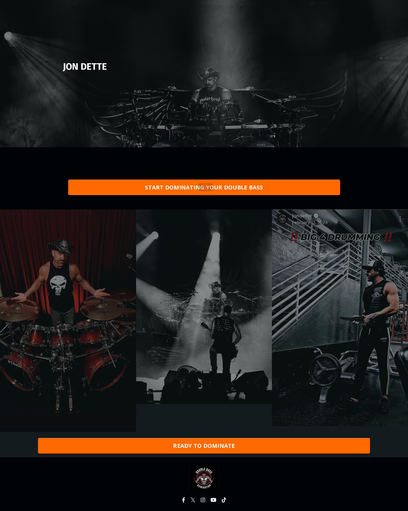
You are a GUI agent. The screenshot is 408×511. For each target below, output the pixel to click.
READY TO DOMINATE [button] (204, 445)
